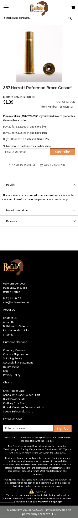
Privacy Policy (11, 375)
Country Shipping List (16, 354)
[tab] (39, 184)
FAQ (5, 371)
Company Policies (14, 350)
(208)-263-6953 (12, 298)
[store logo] (39, 9)
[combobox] (36, 18)
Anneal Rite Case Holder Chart (21, 395)
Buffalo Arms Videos (15, 326)
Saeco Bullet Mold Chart (18, 411)
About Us (8, 322)
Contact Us (10, 318)
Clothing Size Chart (15, 403)
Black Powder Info (14, 399)
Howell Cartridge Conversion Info (23, 407)
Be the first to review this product (19, 96)
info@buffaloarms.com (17, 302)
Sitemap (8, 334)
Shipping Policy (12, 358)
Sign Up (62, 428)
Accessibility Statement (18, 362)
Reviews (11, 221)
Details (10, 184)
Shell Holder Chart (14, 391)
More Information (17, 210)
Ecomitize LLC (46, 514)
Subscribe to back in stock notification (27, 146)
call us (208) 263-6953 (25, 116)
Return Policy (11, 366)
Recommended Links (16, 330)
